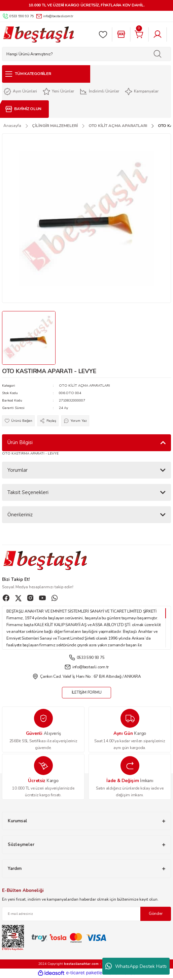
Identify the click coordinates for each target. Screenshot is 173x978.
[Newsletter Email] (86, 914)
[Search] (86, 54)
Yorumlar (17, 470)
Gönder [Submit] (156, 913)
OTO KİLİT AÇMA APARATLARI (84, 385)
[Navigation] (46, 74)
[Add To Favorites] (18, 420)
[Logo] (38, 34)
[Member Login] (157, 34)
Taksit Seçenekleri (27, 492)
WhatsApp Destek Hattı (136, 966)
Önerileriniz (20, 514)
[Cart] (139, 34)
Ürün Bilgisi (20, 442)
